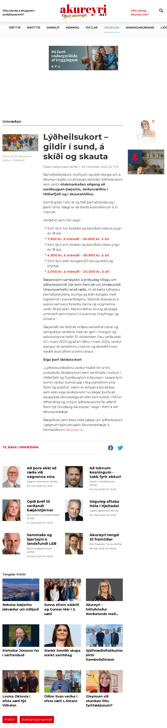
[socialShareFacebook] (110, 448)
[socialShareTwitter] (120, 448)
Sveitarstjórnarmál (37, 719)
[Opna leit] (161, 10)
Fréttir (10, 719)
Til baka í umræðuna (20, 447)
